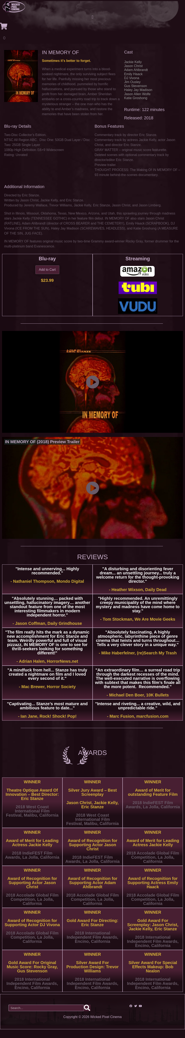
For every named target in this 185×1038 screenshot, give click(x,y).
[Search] (87, 1016)
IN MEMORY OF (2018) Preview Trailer (42, 450)
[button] (92, 17)
